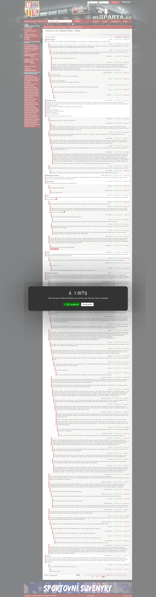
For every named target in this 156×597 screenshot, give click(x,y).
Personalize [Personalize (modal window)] (87, 304)
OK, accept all (71, 304)
